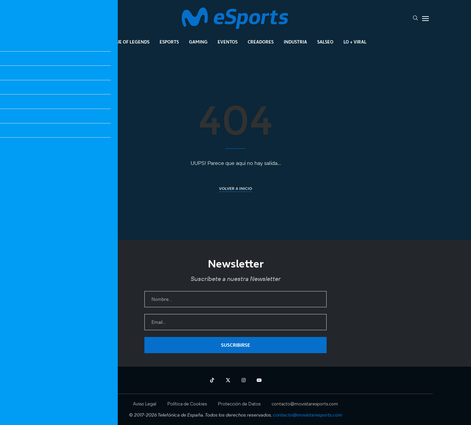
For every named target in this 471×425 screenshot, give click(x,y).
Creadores (261, 42)
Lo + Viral (354, 42)
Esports (169, 42)
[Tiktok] (212, 380)
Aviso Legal (144, 404)
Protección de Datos (239, 404)
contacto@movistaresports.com (305, 404)
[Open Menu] (425, 18)
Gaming (198, 42)
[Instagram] (244, 380)
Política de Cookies (187, 404)
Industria (295, 42)
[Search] (415, 19)
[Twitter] (228, 380)
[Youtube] (259, 380)
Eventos (228, 42)
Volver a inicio (235, 188)
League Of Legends (127, 42)
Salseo (325, 42)
